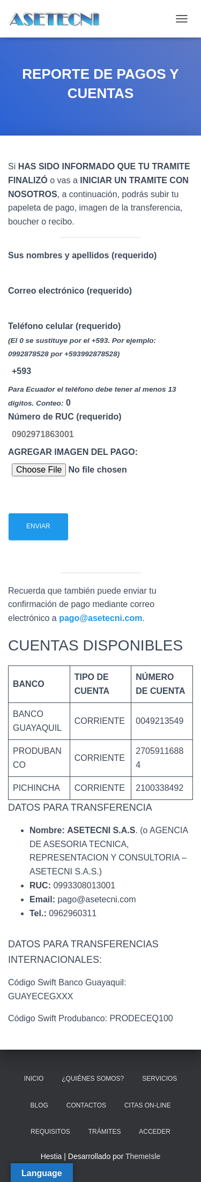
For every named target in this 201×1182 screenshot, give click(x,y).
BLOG (39, 1105)
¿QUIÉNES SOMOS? (93, 1078)
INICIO (34, 1078)
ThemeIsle (142, 1156)
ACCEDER (154, 1131)
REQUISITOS (50, 1131)
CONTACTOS (86, 1105)
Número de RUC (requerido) (100, 478)
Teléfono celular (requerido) (100, 437)
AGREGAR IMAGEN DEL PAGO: (93, 493)
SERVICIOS (159, 1078)
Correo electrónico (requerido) (100, 421)
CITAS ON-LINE (147, 1105)
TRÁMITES (104, 1131)
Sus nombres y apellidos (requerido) (100, 404)
